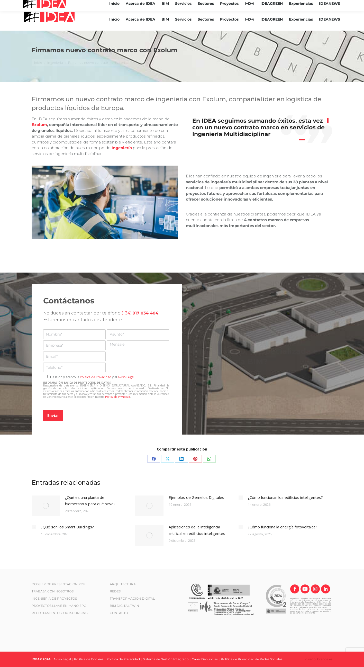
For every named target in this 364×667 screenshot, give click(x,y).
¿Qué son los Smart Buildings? (67, 526)
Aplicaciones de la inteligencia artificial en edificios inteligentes (197, 530)
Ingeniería (122, 147)
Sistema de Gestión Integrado (166, 659)
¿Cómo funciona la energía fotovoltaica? (282, 526)
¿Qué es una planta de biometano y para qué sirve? (90, 500)
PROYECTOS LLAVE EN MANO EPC (59, 606)
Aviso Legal (126, 377)
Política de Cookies (88, 659)
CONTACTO (119, 613)
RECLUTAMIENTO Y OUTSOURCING (60, 613)
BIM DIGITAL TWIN (124, 606)
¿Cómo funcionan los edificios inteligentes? (285, 497)
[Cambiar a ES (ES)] (340, 4)
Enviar (53, 415)
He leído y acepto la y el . (92, 377)
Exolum (39, 124)
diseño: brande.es (318, 659)
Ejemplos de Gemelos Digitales (196, 497)
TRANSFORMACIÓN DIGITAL (132, 598)
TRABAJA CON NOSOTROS (53, 591)
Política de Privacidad (95, 377)
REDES (115, 591)
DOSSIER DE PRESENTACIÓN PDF (58, 584)
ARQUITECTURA (123, 584)
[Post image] (46, 505)
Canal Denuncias (205, 659)
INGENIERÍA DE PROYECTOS (54, 598)
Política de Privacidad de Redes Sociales (251, 659)
